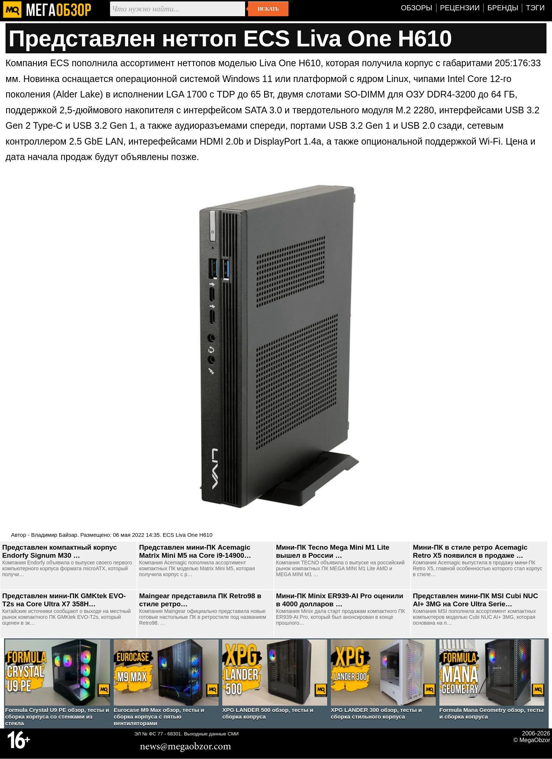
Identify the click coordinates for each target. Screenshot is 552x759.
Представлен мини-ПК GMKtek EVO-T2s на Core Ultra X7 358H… (64, 600)
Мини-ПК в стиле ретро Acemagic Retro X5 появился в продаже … (470, 551)
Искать (268, 9)
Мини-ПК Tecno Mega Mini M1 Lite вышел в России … (332, 551)
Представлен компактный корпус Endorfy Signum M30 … (59, 551)
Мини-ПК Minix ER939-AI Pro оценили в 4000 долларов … (339, 600)
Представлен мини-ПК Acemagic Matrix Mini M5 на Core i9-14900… (195, 551)
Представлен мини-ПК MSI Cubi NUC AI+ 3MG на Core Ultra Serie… (475, 600)
